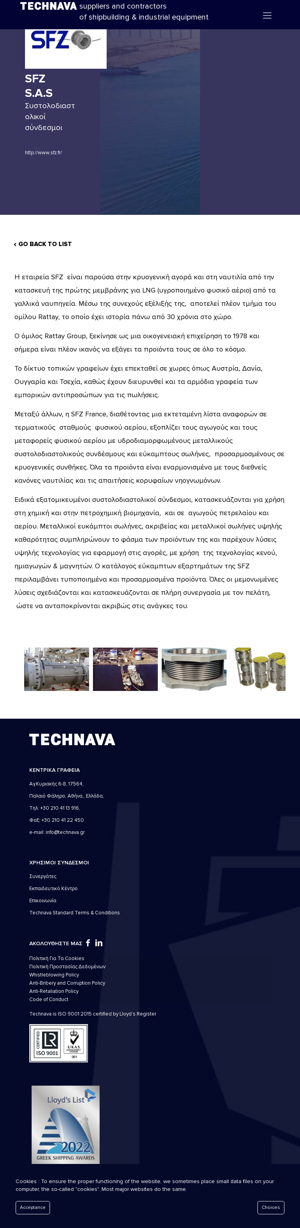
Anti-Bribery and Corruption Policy (67, 983)
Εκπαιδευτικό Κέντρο (53, 888)
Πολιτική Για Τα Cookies (56, 958)
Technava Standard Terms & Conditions (74, 913)
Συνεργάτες (42, 876)
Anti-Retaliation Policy (54, 991)
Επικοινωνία (42, 901)
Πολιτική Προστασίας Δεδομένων (67, 967)
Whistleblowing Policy (54, 975)
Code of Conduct (48, 999)
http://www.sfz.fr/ (43, 153)
